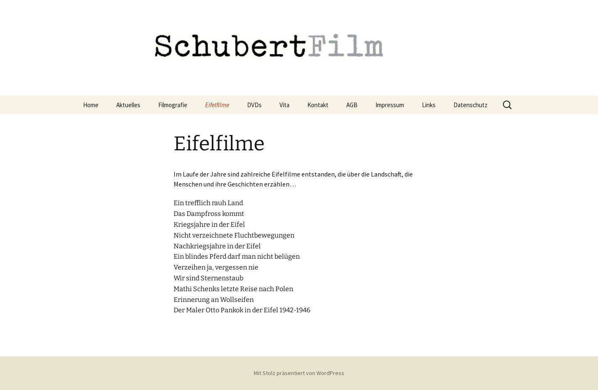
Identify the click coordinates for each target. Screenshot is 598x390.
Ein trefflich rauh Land (208, 203)
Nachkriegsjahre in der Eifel (217, 246)
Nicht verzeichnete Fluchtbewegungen (234, 235)
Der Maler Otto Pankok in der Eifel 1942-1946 (242, 310)
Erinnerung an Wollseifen (214, 300)
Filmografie (172, 105)
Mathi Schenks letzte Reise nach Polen (233, 289)
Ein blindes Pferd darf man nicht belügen (237, 256)
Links (429, 105)
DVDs (254, 105)
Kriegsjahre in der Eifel (209, 224)
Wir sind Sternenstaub (208, 278)
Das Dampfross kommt (209, 214)
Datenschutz (470, 105)
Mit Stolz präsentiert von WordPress (299, 373)
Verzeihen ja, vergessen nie (216, 267)
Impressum (389, 105)
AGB (352, 105)
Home (90, 105)
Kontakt (317, 105)
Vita (284, 105)
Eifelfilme (217, 105)
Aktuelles (128, 105)
